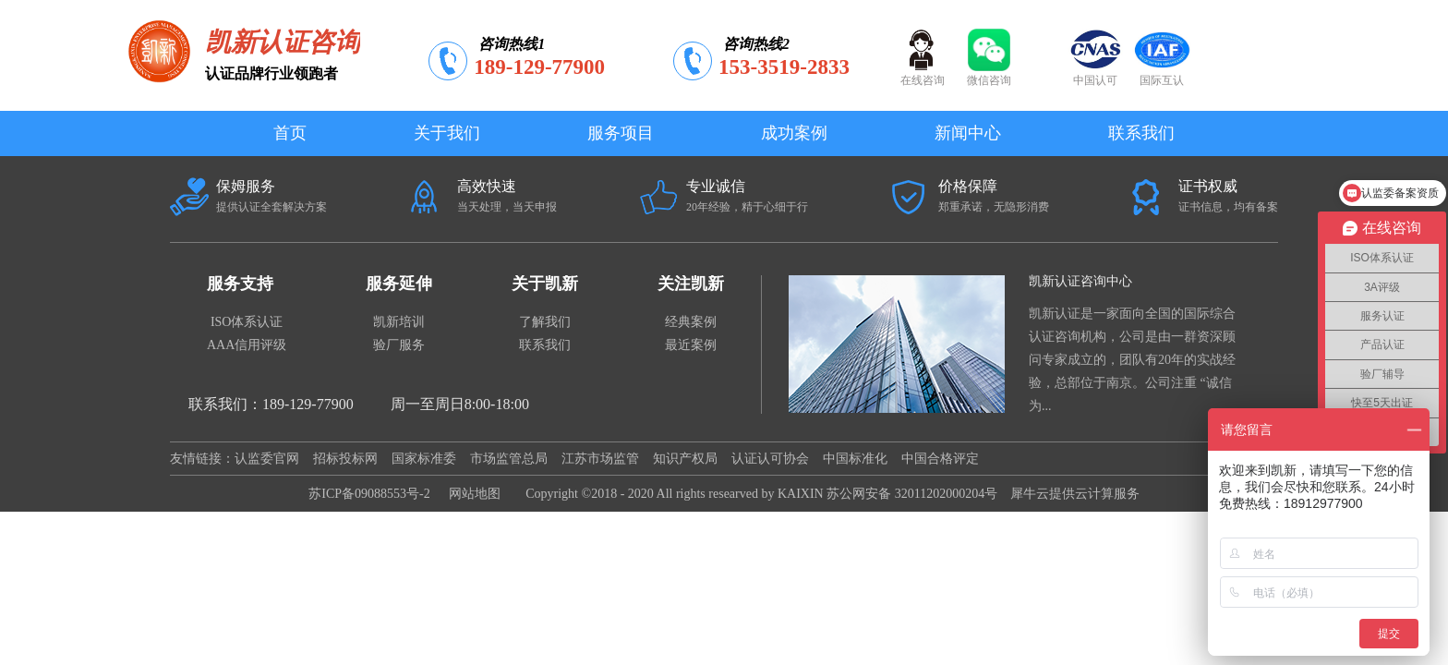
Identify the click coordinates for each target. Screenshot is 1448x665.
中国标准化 (855, 459)
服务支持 (240, 283)
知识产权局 (685, 459)
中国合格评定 (940, 459)
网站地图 (471, 494)
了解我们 (545, 322)
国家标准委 (424, 459)
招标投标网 (345, 459)
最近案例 (691, 345)
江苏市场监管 (600, 459)
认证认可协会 (770, 459)
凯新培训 (399, 322)
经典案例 (691, 322)
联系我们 (545, 345)
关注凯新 (691, 283)
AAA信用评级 (246, 345)
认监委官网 (267, 459)
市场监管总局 (509, 459)
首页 (290, 133)
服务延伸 (399, 283)
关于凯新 (545, 283)
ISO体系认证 (247, 322)
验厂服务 (399, 345)
